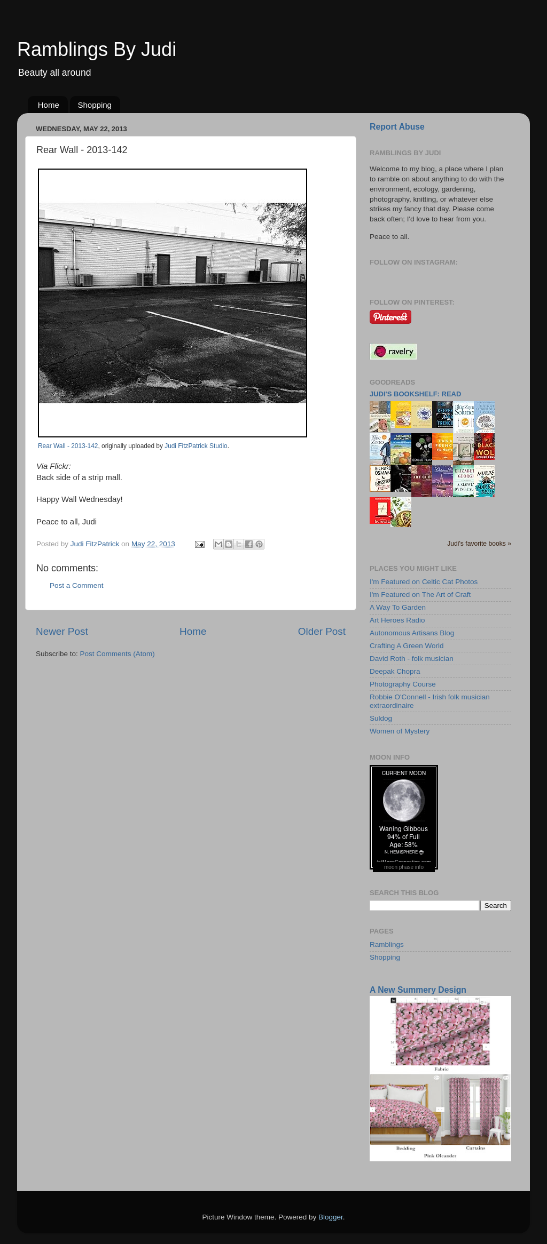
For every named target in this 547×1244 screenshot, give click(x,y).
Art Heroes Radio (397, 620)
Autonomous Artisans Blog (412, 633)
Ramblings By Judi (96, 49)
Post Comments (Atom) (117, 654)
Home (48, 104)
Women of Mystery (399, 731)
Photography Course (403, 684)
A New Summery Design (418, 989)
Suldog (381, 718)
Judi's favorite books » (479, 543)
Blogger (330, 1217)
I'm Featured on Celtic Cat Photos (424, 582)
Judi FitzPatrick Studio (196, 446)
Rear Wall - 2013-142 (68, 446)
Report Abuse (397, 126)
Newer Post (62, 631)
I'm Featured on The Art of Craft (420, 595)
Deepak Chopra (395, 671)
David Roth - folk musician (412, 659)
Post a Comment (77, 585)
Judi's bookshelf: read (415, 394)
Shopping (95, 104)
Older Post (322, 631)
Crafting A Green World (407, 646)
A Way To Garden (398, 607)
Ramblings (387, 944)
